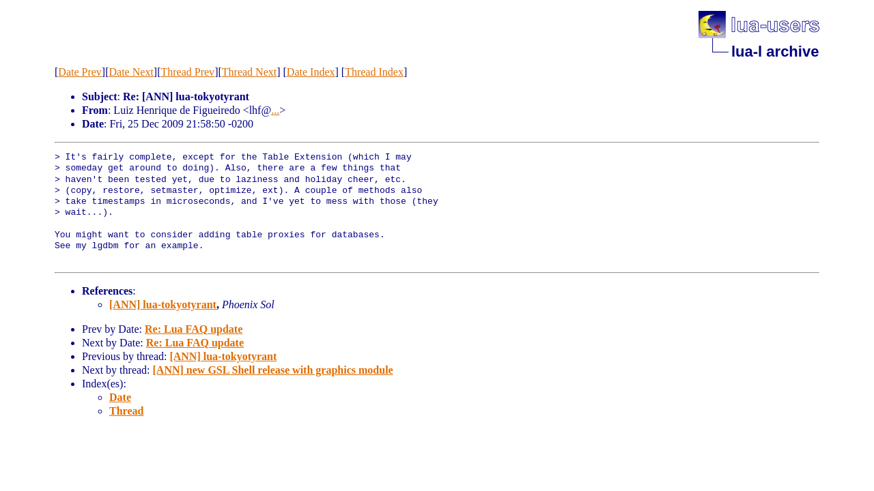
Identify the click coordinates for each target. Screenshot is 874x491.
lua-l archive (775, 51)
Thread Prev (187, 72)
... (275, 110)
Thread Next (249, 72)
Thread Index (374, 72)
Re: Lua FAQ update (193, 329)
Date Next (131, 72)
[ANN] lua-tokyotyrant (162, 304)
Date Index (311, 72)
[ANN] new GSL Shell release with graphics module (273, 370)
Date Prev (80, 72)
